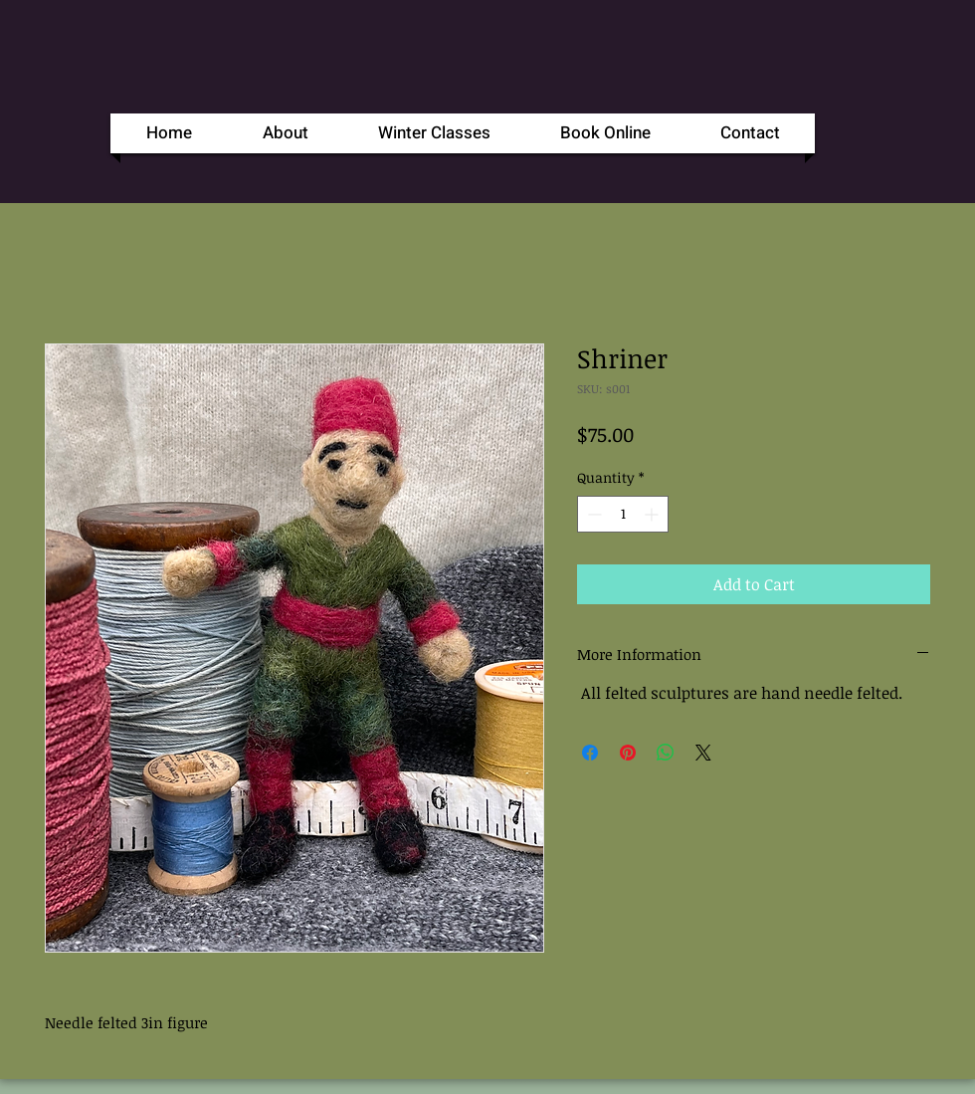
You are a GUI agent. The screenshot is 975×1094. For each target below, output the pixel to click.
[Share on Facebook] (590, 753)
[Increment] (653, 514)
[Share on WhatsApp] (666, 753)
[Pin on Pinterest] (628, 753)
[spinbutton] (623, 514)
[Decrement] (592, 514)
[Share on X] (703, 753)
